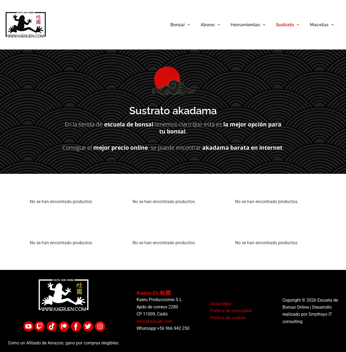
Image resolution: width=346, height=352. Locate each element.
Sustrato (289, 24)
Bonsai (186, 24)
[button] (193, 24)
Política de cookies (227, 318)
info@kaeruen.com (154, 321)
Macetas (323, 24)
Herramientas (251, 24)
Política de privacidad (230, 310)
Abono (215, 24)
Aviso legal (219, 303)
